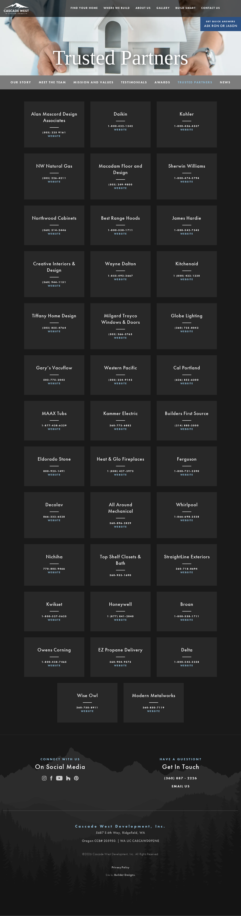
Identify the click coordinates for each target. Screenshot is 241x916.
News (225, 82)
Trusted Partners (195, 82)
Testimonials (134, 82)
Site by (120, 875)
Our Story (21, 82)
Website (54, 136)
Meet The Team (52, 82)
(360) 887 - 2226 (180, 778)
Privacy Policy (121, 867)
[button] (84, 8)
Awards (162, 82)
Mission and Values (93, 82)
